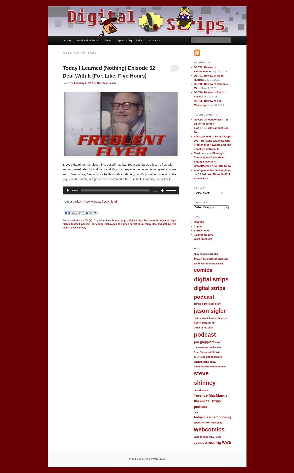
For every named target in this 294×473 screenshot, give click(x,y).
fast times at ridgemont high (160, 220)
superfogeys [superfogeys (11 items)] (201, 390)
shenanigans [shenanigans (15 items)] (214, 356)
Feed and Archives (87, 40)
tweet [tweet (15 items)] (197, 422)
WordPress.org (203, 238)
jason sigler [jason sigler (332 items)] (210, 311)
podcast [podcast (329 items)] (205, 334)
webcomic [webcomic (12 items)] (216, 422)
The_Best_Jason (106, 83)
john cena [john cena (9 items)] (212, 318)
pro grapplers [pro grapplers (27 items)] (204, 342)
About (108, 40)
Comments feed (203, 234)
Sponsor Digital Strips (130, 40)
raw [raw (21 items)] (217, 342)
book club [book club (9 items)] (213, 254)
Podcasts (78, 220)
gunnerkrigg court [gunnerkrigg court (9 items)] (211, 304)
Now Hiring (155, 40)
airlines (107, 220)
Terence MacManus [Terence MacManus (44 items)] (211, 395)
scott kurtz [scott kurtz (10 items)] (199, 357)
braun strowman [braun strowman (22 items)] (205, 258)
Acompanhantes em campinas (212, 170)
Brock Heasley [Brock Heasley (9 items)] (201, 263)
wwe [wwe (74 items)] (226, 442)
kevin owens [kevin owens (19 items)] (202, 322)
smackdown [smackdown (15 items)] (201, 366)
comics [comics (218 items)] (203, 270)
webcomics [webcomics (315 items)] (209, 429)
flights (66, 224)
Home (67, 40)
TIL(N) (88, 220)
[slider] (115, 190)
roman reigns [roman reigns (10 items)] (201, 347)
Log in (198, 226)
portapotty (97, 224)
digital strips (136, 220)
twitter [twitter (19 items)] (205, 422)
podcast (85, 224)
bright (123, 220)
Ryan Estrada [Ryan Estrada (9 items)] (201, 352)
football (75, 224)
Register (199, 221)
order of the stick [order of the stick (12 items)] (203, 327)
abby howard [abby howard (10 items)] (201, 254)
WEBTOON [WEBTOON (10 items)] (215, 437)
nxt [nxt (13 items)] (213, 322)
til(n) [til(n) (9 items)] (196, 412)
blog (196, 127)
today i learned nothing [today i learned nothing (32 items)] (212, 417)
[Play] (68, 190)
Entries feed (201, 230)
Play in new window (88, 201)
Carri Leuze (201, 153)
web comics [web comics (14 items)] (201, 436)
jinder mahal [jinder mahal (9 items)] (200, 318)
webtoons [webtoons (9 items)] (199, 443)
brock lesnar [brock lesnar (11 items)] (216, 263)
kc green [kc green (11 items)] (222, 318)
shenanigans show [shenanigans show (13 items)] (205, 361)
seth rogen (111, 224)
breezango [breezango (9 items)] (223, 259)
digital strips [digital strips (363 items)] (211, 279)
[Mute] (163, 190)
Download (110, 201)
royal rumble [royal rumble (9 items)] (215, 347)
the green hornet (127, 224)
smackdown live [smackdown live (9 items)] (218, 366)
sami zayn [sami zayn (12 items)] (214, 352)
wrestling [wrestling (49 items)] (213, 442)
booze (115, 220)
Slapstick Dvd (202, 136)
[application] (121, 190)
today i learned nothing (158, 224)
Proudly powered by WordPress (147, 459)
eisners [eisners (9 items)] (197, 304)
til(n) (141, 224)
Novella (198, 119)
